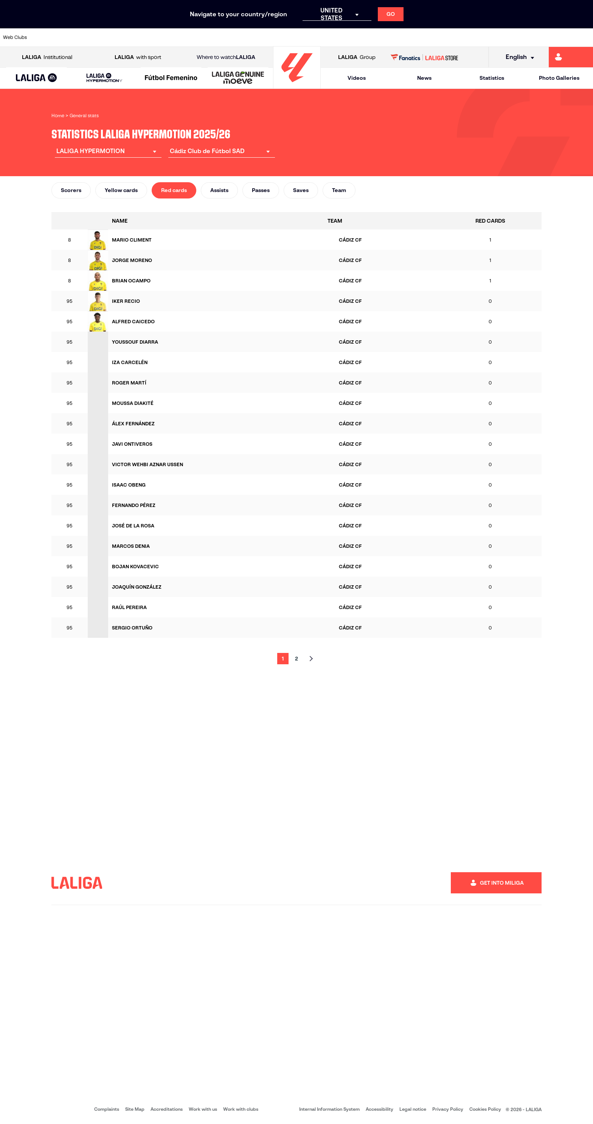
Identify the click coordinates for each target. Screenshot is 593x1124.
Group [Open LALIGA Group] (357, 57)
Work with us (203, 1109)
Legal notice (412, 1109)
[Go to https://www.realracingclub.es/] (379, 37)
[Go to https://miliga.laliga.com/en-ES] (571, 57)
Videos (357, 78)
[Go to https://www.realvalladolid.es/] (533, 37)
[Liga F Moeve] (171, 78)
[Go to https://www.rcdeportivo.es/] (405, 37)
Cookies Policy (485, 1109)
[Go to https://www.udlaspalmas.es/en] (354, 37)
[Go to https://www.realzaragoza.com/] (456, 37)
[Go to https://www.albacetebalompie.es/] (47, 37)
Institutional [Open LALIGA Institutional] (47, 57)
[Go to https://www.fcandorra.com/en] (558, 37)
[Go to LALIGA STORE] (424, 57)
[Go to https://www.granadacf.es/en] (277, 37)
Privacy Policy (447, 1109)
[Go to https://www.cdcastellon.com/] (149, 37)
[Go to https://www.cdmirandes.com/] (328, 37)
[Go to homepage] (296, 85)
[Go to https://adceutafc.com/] (174, 37)
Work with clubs (240, 1109)
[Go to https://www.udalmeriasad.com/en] (72, 37)
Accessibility (379, 1109)
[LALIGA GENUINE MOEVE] (238, 78)
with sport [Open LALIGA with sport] (138, 57)
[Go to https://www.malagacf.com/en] (302, 37)
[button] (36, 78)
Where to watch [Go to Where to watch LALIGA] (226, 57)
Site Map (134, 1109)
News (424, 78)
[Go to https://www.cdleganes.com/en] (200, 37)
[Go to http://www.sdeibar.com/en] (481, 37)
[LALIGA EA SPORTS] (36, 78)
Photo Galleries (559, 78)
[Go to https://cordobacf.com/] (251, 37)
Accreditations (167, 1109)
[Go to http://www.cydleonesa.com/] (225, 37)
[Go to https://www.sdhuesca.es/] (507, 37)
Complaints (106, 1109)
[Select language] (517, 57)
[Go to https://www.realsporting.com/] (430, 37)
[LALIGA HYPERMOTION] (105, 78)
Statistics (492, 78)
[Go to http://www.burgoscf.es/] (98, 37)
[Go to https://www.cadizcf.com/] (123, 37)
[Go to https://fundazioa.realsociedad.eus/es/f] (584, 37)
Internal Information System (329, 1109)
